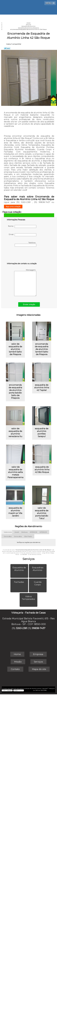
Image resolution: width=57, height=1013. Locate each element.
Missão (18, 661)
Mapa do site (39, 669)
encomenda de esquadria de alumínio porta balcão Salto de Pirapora (15, 391)
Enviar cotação (29, 304)
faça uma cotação (13, 206)
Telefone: (25, 244)
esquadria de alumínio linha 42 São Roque (42, 469)
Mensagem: (25, 282)
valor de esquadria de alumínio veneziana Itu (15, 432)
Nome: (22, 226)
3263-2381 (21, 628)
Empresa (38, 654)
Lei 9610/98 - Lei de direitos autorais (30, 554)
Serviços (28, 559)
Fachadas (19, 582)
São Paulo (28, 536)
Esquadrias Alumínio (37, 568)
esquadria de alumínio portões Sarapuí (41, 432)
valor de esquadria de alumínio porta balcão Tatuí (41, 513)
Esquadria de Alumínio (19, 568)
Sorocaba (7, 536)
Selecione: (8, 532)
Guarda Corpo (38, 583)
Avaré (17, 532)
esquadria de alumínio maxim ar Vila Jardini (15, 512)
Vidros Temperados (28, 597)
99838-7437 (38, 628)
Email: (22, 234)
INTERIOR (33, 532)
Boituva (24, 532)
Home (17, 654)
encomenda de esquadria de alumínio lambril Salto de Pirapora (41, 349)
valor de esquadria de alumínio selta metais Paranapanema (15, 472)
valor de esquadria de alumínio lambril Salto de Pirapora (15, 349)
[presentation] (22, 255)
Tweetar (7, 48)
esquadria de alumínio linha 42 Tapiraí (41, 387)
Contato (15, 669)
